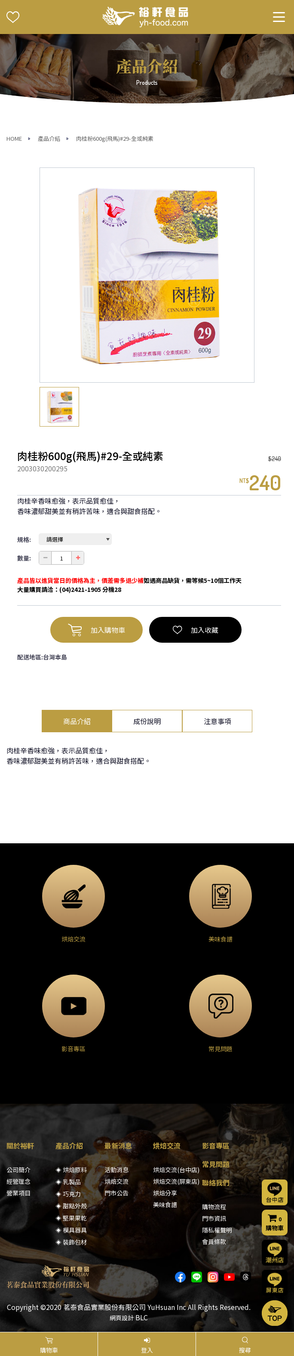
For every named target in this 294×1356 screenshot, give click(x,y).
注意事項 (217, 721)
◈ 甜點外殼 (71, 1205)
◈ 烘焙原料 (71, 1169)
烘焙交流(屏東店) (176, 1181)
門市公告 (116, 1193)
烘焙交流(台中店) (176, 1169)
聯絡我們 (216, 1182)
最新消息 (118, 1145)
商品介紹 (77, 721)
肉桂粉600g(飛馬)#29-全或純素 (114, 138)
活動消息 (116, 1169)
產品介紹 (49, 138)
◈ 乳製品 (68, 1181)
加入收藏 (195, 630)
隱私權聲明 (217, 1230)
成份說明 (147, 721)
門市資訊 (214, 1218)
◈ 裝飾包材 (71, 1242)
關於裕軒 (20, 1145)
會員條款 (214, 1241)
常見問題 (216, 1164)
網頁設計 (122, 1317)
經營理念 (18, 1181)
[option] (147, 275)
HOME (14, 138)
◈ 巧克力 (68, 1193)
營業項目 (18, 1193)
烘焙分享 (165, 1193)
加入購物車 (96, 629)
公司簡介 (18, 1169)
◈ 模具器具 (71, 1230)
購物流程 (214, 1206)
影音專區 (216, 1145)
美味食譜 (165, 1204)
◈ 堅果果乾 (71, 1218)
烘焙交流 (116, 1181)
